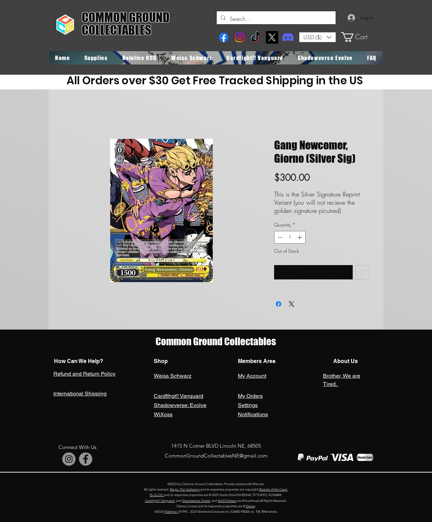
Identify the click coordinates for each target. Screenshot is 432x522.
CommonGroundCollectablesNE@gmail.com (216, 455)
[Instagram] (239, 37)
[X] (272, 37)
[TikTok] (255, 37)
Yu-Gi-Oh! (157, 495)
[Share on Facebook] (278, 304)
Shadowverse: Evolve (196, 500)
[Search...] (275, 18)
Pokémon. (171, 511)
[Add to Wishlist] (362, 272)
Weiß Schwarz (227, 500)
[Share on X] (291, 304)
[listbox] (317, 37)
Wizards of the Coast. (273, 489)
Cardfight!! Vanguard (160, 500)
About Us (345, 361)
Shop (161, 361)
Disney (250, 506)
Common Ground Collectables (216, 341)
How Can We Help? (78, 361)
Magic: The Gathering (185, 489)
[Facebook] (223, 37)
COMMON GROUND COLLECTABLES (126, 24)
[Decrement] (279, 237)
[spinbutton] (290, 237)
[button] (317, 37)
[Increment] (300, 237)
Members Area (256, 361)
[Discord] (288, 37)
